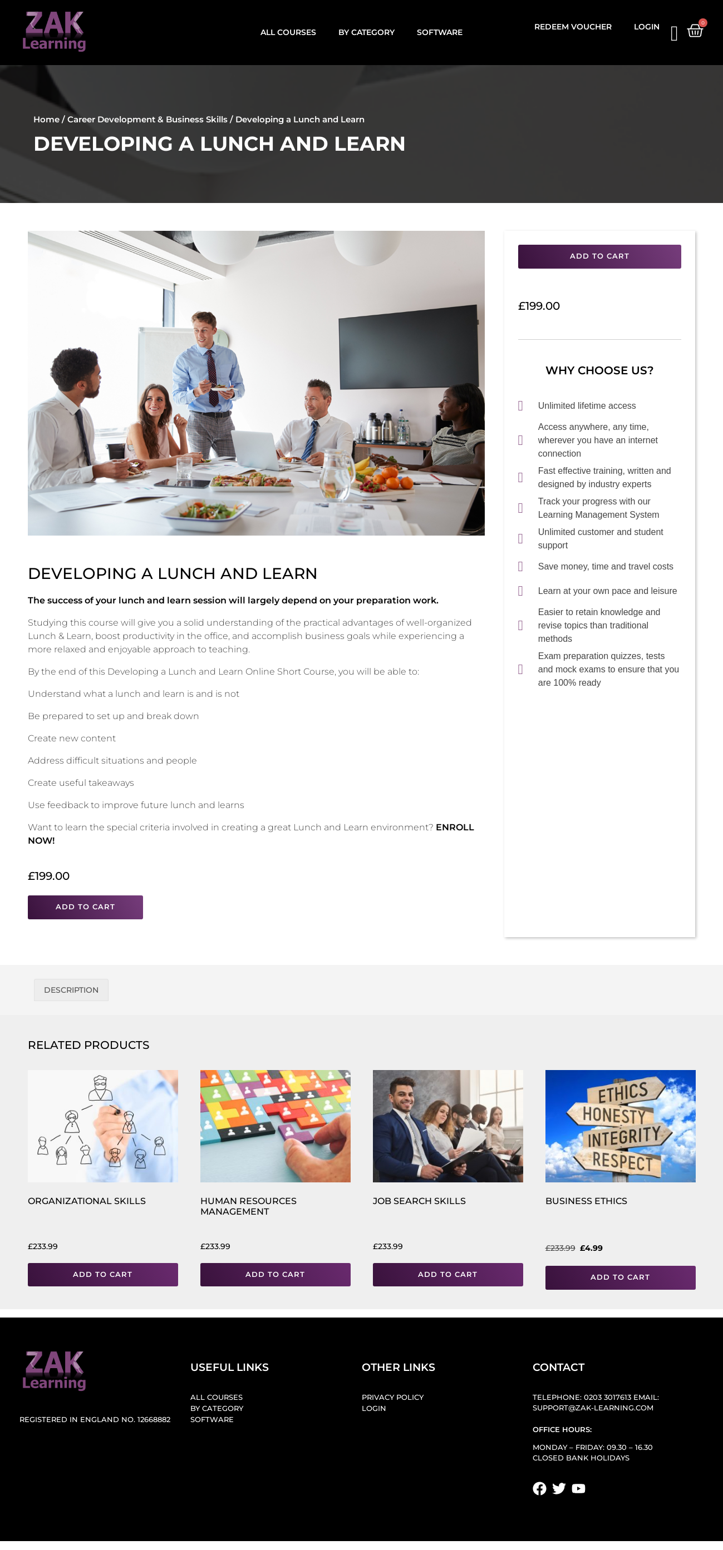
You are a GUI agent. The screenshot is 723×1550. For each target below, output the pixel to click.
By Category (366, 32)
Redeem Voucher (573, 27)
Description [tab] (71, 990)
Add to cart (85, 907)
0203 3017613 (607, 1397)
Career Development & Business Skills (147, 119)
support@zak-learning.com (593, 1408)
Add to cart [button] (102, 1274)
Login (647, 27)
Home (46, 119)
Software (440, 32)
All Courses (288, 32)
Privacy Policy (393, 1397)
